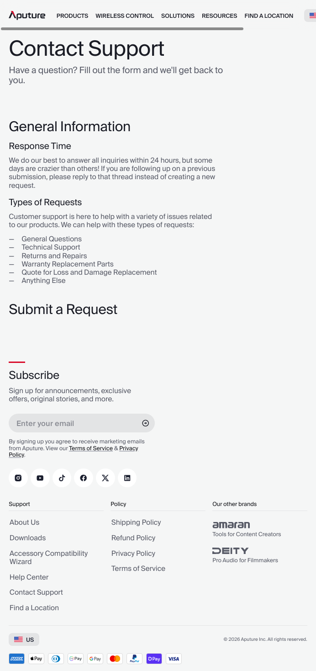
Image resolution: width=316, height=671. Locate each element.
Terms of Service (91, 448)
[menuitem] (72, 16)
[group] (260, 529)
